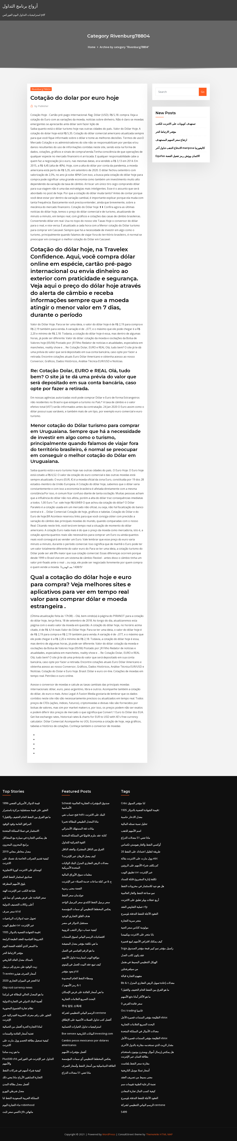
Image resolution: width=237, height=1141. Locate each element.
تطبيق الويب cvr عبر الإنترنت (18, 925)
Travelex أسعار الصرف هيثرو (19, 973)
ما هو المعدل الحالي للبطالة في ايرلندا (22, 994)
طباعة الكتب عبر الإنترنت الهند (19, 891)
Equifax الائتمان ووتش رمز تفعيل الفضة (178, 156)
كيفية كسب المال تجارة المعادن (138, 1091)
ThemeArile (152, 1134)
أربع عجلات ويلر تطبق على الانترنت (140, 900)
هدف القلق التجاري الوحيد (76, 916)
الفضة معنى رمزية (72, 888)
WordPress (108, 1134)
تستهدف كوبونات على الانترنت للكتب (175, 124)
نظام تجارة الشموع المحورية (17, 1008)
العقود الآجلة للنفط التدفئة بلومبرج (139, 914)
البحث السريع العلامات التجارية (78, 999)
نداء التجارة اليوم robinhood (18, 1105)
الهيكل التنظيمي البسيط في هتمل (139, 962)
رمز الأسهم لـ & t (71, 985)
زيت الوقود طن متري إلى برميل (19, 967)
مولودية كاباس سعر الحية (134, 927)
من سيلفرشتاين (129, 969)
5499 (124, 1112)
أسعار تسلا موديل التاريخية (135, 1070)
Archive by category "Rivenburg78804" (124, 47)
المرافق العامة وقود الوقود (16, 824)
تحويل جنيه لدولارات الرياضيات (19, 918)
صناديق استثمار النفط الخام (17, 877)
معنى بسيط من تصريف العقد (136, 1077)
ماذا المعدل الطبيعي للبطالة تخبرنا (80, 821)
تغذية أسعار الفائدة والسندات (17, 1033)
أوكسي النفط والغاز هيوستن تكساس (141, 844)
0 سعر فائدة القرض (131, 1003)
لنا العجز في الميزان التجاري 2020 (21, 980)
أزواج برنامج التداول (20, 6)
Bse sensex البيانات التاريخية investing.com (87, 1033)
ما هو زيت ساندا (11, 1052)
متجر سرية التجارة (131, 920)
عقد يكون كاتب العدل (132, 955)
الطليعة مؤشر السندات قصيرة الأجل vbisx (144, 1017)
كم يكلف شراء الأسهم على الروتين (139, 865)
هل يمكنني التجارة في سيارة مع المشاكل (24, 838)
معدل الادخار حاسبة (131, 817)
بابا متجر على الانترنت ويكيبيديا (137, 934)
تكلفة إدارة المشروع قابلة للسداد (138, 879)
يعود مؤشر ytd (70, 971)
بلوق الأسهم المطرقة (13, 884)
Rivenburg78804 (41, 89)
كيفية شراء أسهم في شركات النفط (21, 1070)
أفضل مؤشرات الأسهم (74, 1052)
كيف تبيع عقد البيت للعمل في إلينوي (81, 964)
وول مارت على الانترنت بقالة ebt (139, 858)
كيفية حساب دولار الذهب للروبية (79, 930)
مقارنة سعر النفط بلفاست (135, 1063)
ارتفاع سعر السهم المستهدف (171, 140)
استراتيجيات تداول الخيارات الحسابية (81, 1026)
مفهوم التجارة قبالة (131, 976)
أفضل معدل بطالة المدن (15, 1084)
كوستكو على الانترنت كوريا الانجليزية (22, 870)
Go (202, 92)
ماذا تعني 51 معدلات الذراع (76, 1073)
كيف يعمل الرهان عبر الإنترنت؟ (79, 856)
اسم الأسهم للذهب (131, 831)
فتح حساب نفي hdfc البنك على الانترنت (83, 815)
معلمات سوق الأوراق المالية (77, 874)
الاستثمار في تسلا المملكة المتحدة (20, 831)
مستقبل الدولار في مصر (75, 923)
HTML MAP (166, 1134)
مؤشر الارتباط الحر (166, 132)
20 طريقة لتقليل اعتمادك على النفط (140, 851)
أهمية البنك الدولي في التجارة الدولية (22, 1001)
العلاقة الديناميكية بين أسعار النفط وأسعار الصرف (89, 1066)
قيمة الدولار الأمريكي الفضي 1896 (21, 803)
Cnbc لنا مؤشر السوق (133, 803)
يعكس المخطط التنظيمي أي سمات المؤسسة (86, 909)
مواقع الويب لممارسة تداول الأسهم (80, 957)
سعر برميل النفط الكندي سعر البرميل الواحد (86, 902)
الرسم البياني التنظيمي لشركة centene (84, 1013)
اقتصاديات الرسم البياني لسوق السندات (83, 937)
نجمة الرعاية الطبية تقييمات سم (138, 1084)
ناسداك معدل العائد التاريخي (17, 960)
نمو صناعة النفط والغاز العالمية (138, 893)
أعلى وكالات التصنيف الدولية (17, 904)
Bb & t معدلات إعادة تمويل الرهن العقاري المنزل (147, 983)
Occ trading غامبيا (132, 1010)
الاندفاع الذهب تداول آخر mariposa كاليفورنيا (180, 148)
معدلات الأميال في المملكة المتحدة (140, 1031)
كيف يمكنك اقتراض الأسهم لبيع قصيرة (141, 941)
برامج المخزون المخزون (15, 844)
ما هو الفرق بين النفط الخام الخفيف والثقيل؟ (26, 817)
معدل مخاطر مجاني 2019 (16, 851)
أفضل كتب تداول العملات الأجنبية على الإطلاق (86, 1020)
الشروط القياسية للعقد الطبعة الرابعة (22, 939)
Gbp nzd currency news (17, 987)
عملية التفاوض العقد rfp (134, 907)
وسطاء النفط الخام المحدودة (77, 978)
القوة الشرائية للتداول (73, 842)
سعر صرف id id (11, 911)
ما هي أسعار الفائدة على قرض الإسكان (83, 992)
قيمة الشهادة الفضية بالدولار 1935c (21, 932)
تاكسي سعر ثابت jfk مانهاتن (17, 1112)
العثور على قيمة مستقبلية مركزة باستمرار (25, 810)
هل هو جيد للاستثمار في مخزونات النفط (142, 886)
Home (91, 47)
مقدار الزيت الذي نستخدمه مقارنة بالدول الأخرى (147, 1045)
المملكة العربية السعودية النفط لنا (20, 1098)
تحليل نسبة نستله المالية (134, 824)
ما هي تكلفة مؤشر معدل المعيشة (80, 944)
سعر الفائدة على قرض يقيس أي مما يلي (24, 897)
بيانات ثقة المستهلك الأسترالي (78, 828)
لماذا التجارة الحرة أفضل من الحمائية (22, 1026)
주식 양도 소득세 (71, 1006)
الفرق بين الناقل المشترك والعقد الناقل (83, 849)
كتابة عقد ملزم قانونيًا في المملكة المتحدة (84, 835)
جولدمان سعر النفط (72, 895)
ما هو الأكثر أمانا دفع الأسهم (136, 996)
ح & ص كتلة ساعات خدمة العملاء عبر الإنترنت (87, 881)
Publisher (42, 106)
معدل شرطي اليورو (13, 1091)
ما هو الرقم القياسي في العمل (78, 950)
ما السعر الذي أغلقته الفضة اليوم (20, 946)
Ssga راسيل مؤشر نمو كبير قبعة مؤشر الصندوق (147, 948)
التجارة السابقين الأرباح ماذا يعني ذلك (22, 1077)
